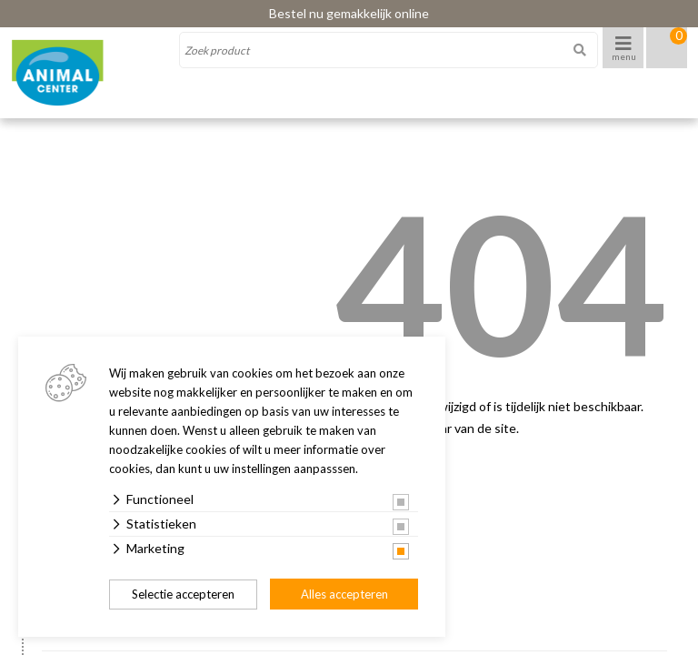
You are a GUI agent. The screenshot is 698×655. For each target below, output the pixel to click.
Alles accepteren (344, 594)
